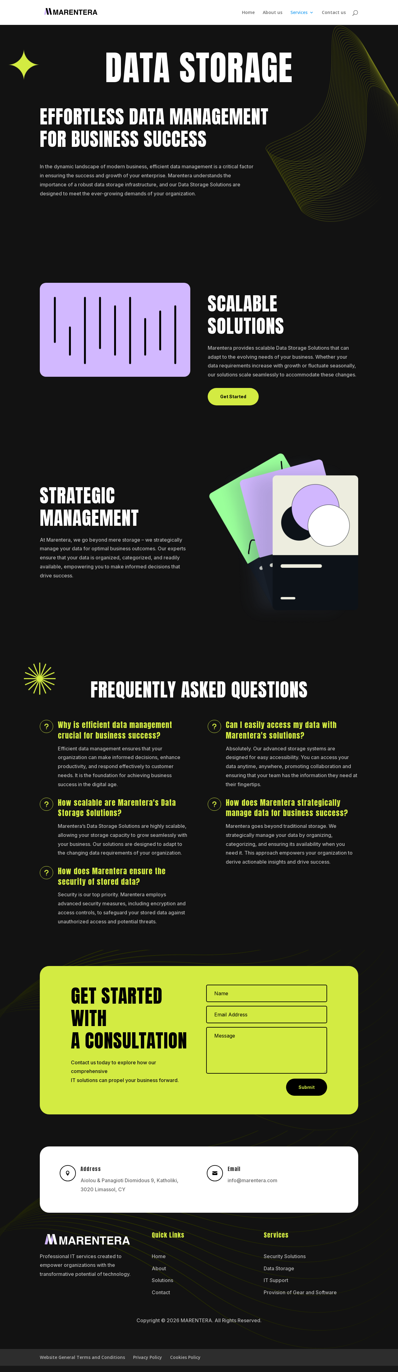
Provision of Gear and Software (300, 1292)
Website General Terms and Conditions (82, 1357)
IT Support (276, 1280)
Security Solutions (285, 1256)
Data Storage (279, 1268)
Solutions (162, 1280)
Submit (306, 1087)
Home (248, 12)
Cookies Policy (185, 1357)
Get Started (233, 396)
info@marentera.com (252, 1180)
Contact (161, 1292)
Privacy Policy (147, 1357)
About (159, 1268)
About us (272, 12)
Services (299, 12)
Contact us (334, 12)
